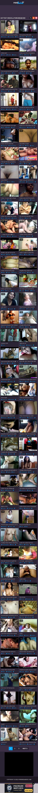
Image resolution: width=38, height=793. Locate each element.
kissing (14, 218)
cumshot (9, 726)
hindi (8, 254)
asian (29, 272)
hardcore (23, 127)
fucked (8, 73)
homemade (12, 145)
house (32, 200)
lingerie (29, 744)
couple (7, 218)
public (26, 399)
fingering (23, 417)
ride (13, 73)
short (3, 254)
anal (3, 109)
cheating (9, 671)
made (28, 236)
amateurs (30, 417)
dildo (32, 145)
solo (8, 327)
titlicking (10, 508)
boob (32, 399)
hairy (13, 127)
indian (8, 55)
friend (8, 653)
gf (14, 599)
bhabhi (14, 254)
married (14, 272)
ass (13, 182)
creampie (23, 272)
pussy (22, 91)
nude (13, 327)
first (12, 290)
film (3, 653)
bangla (9, 200)
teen (22, 218)
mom (12, 544)
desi (29, 109)
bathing (27, 363)
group (7, 163)
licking (3, 635)
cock (9, 363)
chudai (31, 562)
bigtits (7, 127)
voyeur (28, 36)
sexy (21, 55)
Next (25, 748)
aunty (14, 55)
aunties (32, 635)
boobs (26, 55)
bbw (21, 635)
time (7, 290)
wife (27, 145)
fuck (26, 218)
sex (2, 73)
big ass (8, 109)
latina (10, 526)
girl (27, 73)
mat (26, 526)
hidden (22, 36)
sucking (10, 635)
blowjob (4, 36)
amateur (4, 91)
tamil (3, 55)
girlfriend (23, 109)
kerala (14, 236)
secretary (11, 36)
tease (33, 91)
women (28, 599)
